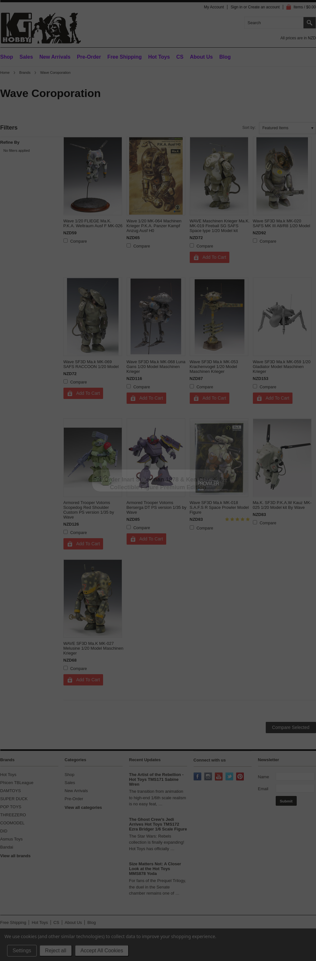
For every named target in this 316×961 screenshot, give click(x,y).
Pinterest (240, 776)
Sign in (237, 7)
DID (3, 831)
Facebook (198, 776)
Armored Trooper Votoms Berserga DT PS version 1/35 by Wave (157, 507)
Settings (22, 950)
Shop (6, 57)
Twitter (230, 776)
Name (263, 776)
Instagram (208, 776)
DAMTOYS (10, 790)
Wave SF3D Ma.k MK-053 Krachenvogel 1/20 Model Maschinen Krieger (214, 366)
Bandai (6, 847)
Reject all (55, 950)
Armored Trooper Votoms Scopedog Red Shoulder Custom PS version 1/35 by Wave (88, 509)
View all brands (15, 855)
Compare (78, 241)
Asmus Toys (11, 839)
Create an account (264, 7)
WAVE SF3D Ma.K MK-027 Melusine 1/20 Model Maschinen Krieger (93, 648)
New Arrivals (54, 57)
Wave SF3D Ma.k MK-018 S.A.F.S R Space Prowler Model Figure (219, 507)
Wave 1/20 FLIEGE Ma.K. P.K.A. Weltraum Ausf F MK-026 (93, 223)
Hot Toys (8, 774)
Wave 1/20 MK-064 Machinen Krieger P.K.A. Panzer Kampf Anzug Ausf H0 (154, 225)
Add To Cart (214, 257)
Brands (25, 72)
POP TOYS (11, 806)
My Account (214, 7)
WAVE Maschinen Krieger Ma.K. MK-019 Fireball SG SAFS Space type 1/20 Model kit (220, 225)
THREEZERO (13, 814)
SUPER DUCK (14, 798)
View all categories (83, 807)
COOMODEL (12, 822)
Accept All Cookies (102, 950)
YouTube (219, 776)
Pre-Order (89, 57)
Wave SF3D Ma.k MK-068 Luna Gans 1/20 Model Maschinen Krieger (156, 366)
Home (5, 72)
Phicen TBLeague (17, 782)
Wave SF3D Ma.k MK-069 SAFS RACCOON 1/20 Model (91, 364)
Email (263, 788)
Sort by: (248, 127)
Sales (26, 57)
